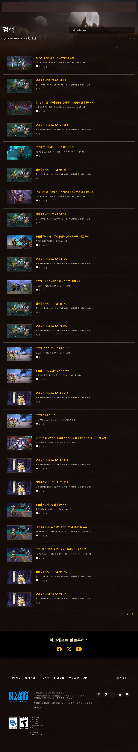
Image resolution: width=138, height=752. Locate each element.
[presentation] (10, 7)
